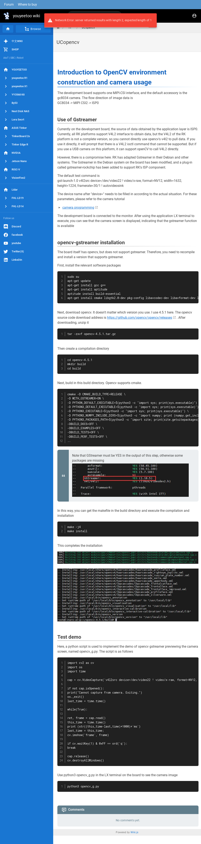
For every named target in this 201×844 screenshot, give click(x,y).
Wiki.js (134, 832)
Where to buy (27, 4)
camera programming (78, 207)
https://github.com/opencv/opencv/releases (139, 318)
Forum (9, 4)
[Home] (7, 29)
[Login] (194, 16)
